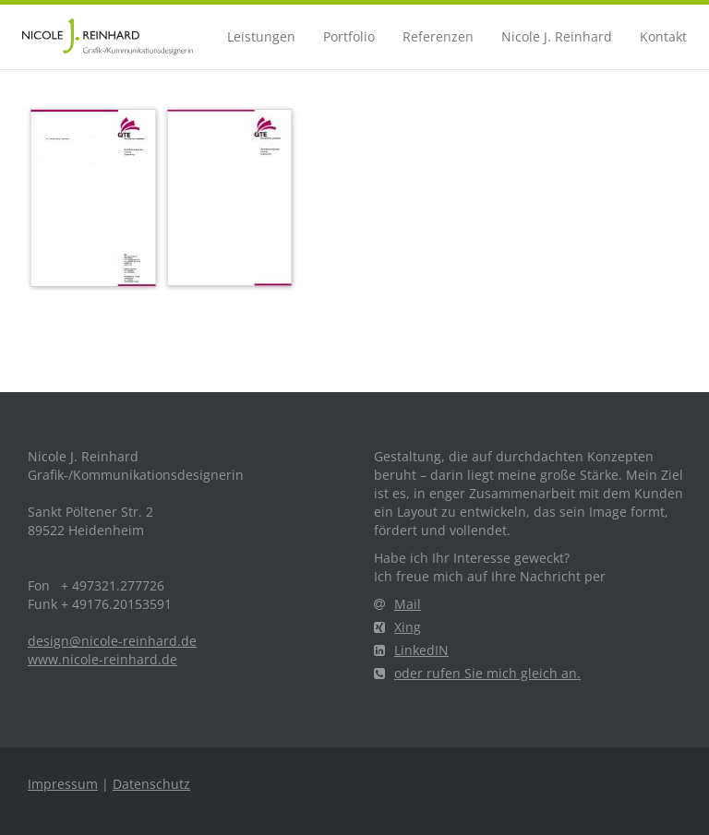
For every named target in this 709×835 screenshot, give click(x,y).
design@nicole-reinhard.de (112, 641)
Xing (397, 627)
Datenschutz (151, 784)
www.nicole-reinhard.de (102, 659)
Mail (397, 604)
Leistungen (261, 36)
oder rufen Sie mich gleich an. (477, 673)
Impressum (63, 784)
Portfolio (349, 36)
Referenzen (438, 36)
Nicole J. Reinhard (556, 36)
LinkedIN (411, 650)
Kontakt (663, 36)
